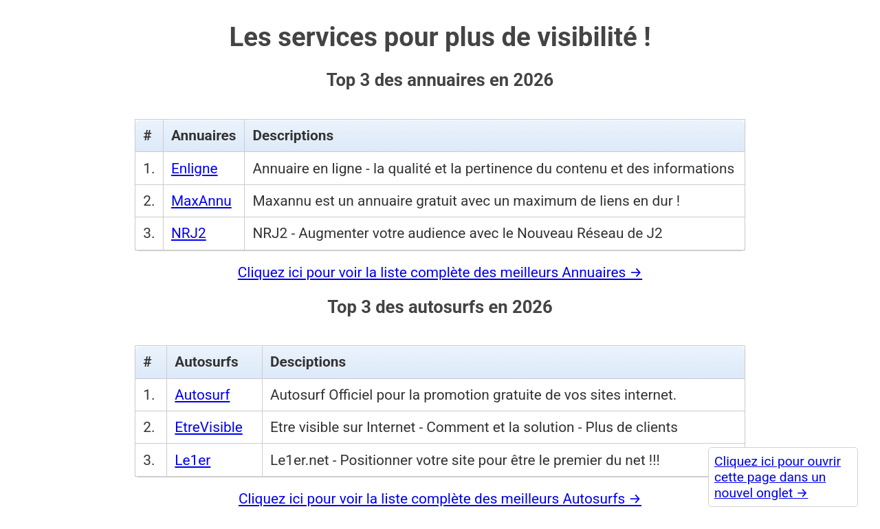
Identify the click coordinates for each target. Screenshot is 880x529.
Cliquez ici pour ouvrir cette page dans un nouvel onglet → (777, 477)
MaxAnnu (201, 201)
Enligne (194, 168)
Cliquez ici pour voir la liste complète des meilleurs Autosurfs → (440, 498)
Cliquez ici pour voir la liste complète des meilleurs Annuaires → (440, 272)
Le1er (192, 460)
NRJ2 (188, 233)
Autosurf (202, 395)
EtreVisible (208, 427)
